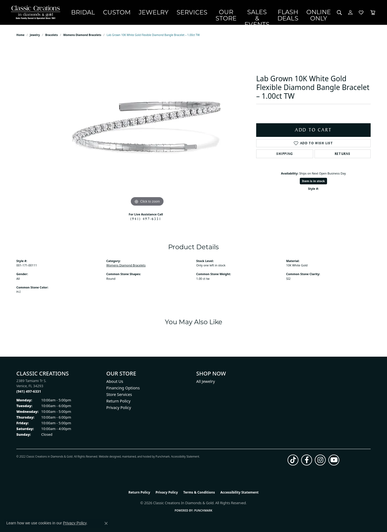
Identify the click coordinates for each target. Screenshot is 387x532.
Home (20, 38)
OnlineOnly (321, 14)
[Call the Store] (28, 394)
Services (175, 14)
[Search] (339, 14)
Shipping (284, 157)
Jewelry (144, 14)
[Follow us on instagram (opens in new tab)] (320, 463)
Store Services (119, 397)
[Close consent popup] (106, 523)
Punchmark (163, 459)
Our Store (207, 14)
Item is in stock (313, 184)
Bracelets (51, 38)
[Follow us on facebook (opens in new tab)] (306, 463)
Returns (342, 157)
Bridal (89, 14)
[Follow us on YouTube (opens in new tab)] (333, 463)
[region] (147, 129)
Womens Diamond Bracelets (82, 38)
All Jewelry (205, 384)
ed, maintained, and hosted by (136, 459)
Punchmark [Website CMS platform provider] (203, 513)
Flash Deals (288, 14)
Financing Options (123, 390)
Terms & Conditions (199, 495)
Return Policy (118, 404)
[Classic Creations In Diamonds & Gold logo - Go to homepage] (40, 14)
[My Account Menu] (350, 14)
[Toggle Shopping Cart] (373, 14)
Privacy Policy (118, 410)
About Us (114, 384)
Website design (108, 459)
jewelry (35, 38)
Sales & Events (246, 14)
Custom (116, 14)
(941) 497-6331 (145, 222)
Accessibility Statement (185, 459)
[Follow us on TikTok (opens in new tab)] (293, 463)
